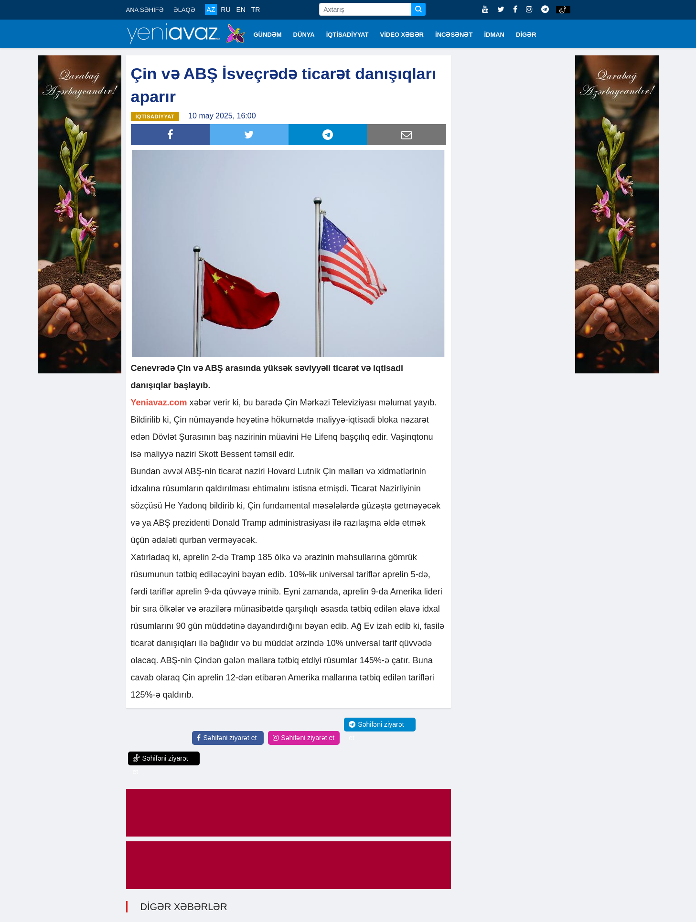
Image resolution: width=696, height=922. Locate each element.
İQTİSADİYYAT (347, 34)
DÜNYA (304, 34)
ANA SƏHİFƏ (145, 9)
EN (240, 9)
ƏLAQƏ (184, 9)
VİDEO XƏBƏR (402, 34)
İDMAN (494, 34)
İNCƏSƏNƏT (453, 34)
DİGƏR (526, 34)
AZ (211, 9)
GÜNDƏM (268, 34)
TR (255, 9)
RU (225, 9)
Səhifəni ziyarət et (227, 738)
